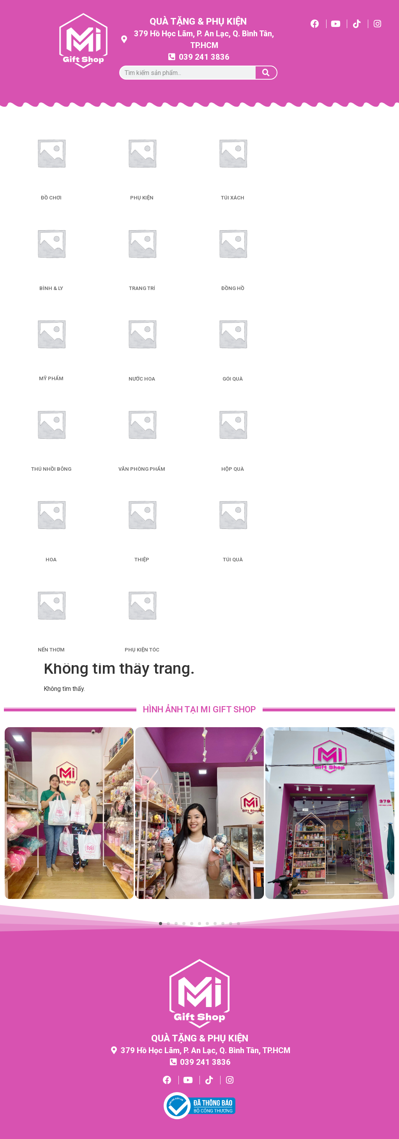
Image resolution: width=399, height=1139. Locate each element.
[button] (13, 828)
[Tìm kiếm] (266, 72)
